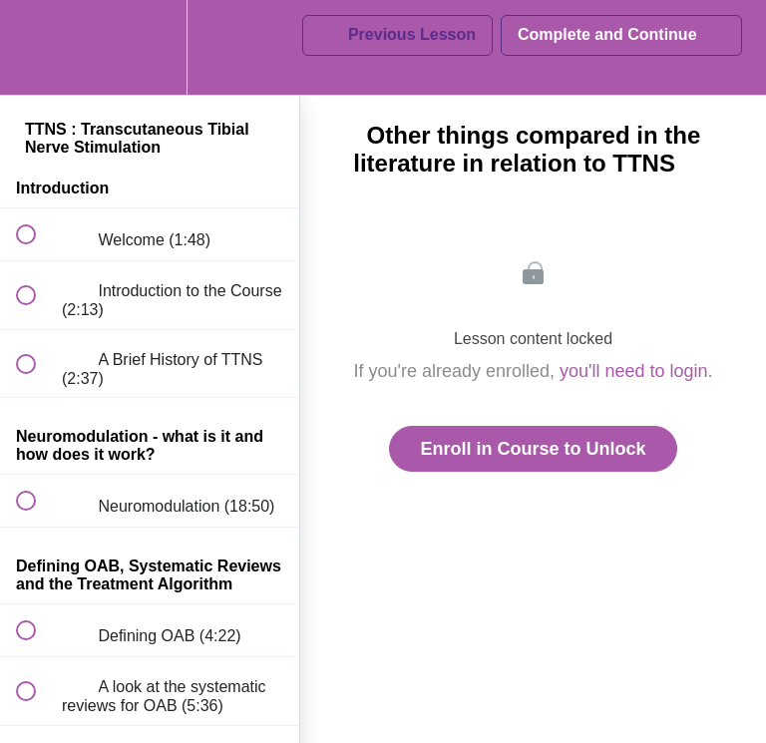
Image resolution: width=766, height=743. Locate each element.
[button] (37, 47)
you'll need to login (634, 371)
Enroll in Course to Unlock (532, 449)
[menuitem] (150, 47)
